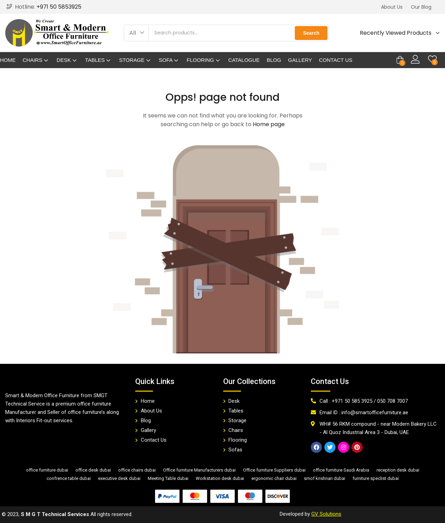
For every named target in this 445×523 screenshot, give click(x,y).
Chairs (36, 60)
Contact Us (336, 60)
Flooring (204, 60)
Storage (135, 60)
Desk (67, 60)
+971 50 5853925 (59, 7)
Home (8, 60)
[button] (392, 7)
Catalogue (244, 60)
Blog (274, 60)
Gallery (300, 60)
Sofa (169, 60)
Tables (98, 60)
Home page (269, 124)
